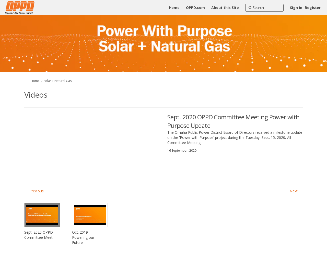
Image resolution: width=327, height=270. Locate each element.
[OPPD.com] (195, 8)
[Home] (174, 8)
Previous (36, 191)
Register (313, 7)
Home (35, 81)
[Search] (264, 8)
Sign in (296, 7)
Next (294, 191)
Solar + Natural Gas (58, 81)
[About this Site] (225, 8)
